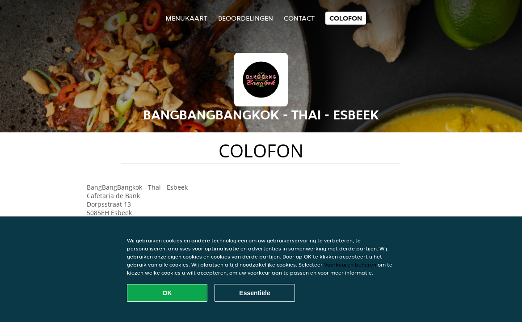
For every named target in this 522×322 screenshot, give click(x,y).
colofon (345, 18)
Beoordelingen (245, 18)
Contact (299, 18)
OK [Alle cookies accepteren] (167, 293)
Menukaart (186, 18)
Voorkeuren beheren (350, 264)
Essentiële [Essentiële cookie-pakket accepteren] (254, 293)
